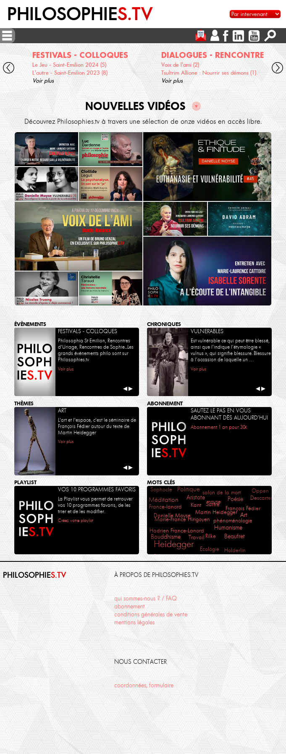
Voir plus (43, 80)
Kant (196, 505)
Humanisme (228, 527)
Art (244, 515)
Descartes (262, 498)
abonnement (129, 606)
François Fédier (243, 508)
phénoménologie (233, 520)
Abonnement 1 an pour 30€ (219, 427)
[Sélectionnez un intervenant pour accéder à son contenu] (255, 14)
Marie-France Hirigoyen (182, 519)
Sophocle (161, 489)
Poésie (235, 499)
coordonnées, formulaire (143, 685)
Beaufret (235, 536)
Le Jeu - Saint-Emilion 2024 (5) (69, 64)
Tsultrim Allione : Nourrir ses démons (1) (208, 72)
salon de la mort (221, 492)
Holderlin (235, 550)
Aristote (196, 497)
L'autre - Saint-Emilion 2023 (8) (70, 72)
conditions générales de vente (150, 614)
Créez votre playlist (75, 520)
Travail (196, 537)
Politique (189, 489)
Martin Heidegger (216, 512)
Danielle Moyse (172, 515)
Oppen (260, 491)
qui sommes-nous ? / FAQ (145, 598)
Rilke (211, 536)
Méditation (163, 500)
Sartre (212, 504)
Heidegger (173, 544)
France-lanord (165, 507)
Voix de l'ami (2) (180, 64)
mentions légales (134, 622)
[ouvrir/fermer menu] (7, 35)
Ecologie (209, 549)
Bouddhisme (165, 536)
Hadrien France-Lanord (177, 530)
